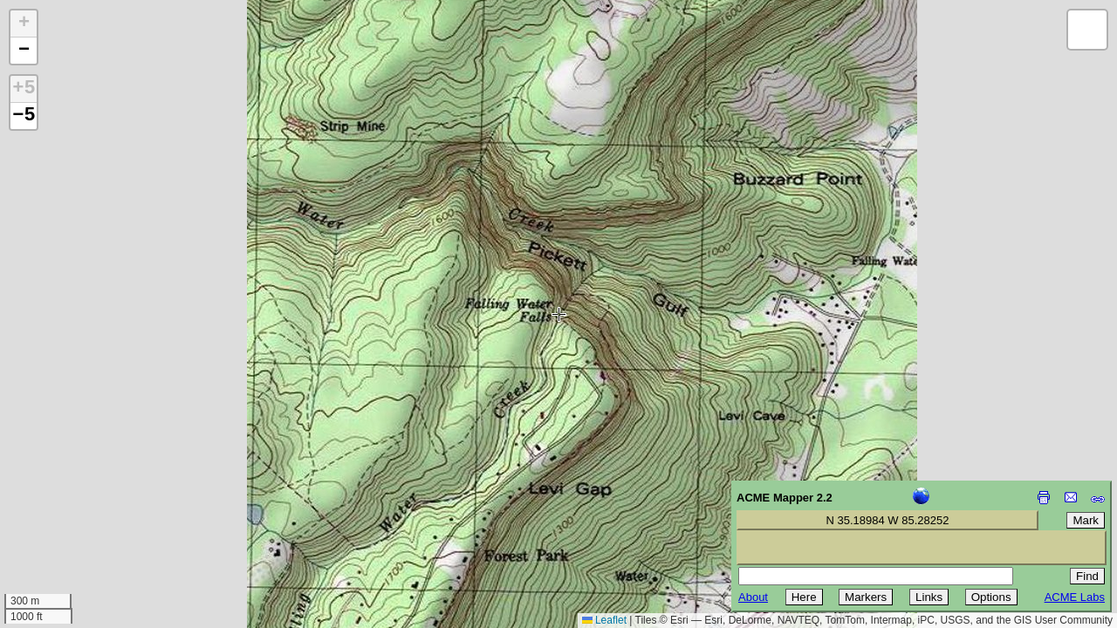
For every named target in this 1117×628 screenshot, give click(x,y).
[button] (23, 24)
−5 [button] (23, 116)
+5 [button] (23, 89)
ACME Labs (1075, 597)
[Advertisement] (92, 504)
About (753, 597)
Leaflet (604, 620)
